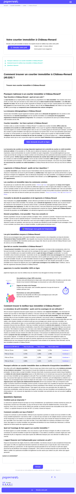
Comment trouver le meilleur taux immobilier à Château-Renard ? (24, 63)
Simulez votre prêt (19, 47)
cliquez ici (58, 470)
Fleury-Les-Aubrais (51, 192)
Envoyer (37, 466)
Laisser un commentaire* (38, 459)
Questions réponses (12, 65)
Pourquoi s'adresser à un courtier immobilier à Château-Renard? (24, 60)
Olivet (59, 192)
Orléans (39, 184)
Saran (45, 184)
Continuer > (66, 350)
